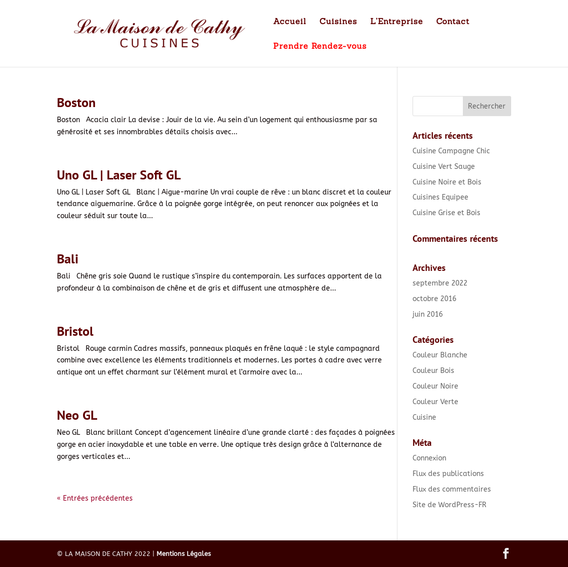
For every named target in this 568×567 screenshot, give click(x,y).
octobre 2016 (434, 299)
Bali (67, 258)
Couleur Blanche (440, 355)
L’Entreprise (396, 22)
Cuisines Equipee (440, 197)
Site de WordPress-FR (449, 505)
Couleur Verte (435, 402)
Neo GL (77, 415)
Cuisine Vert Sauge (444, 166)
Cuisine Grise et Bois (446, 213)
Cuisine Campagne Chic (451, 151)
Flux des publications (448, 473)
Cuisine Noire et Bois (447, 182)
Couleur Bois (433, 370)
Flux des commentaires (452, 489)
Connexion (429, 458)
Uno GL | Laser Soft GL (119, 174)
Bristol (75, 331)
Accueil (289, 22)
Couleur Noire (435, 386)
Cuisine (424, 417)
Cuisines (338, 22)
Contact (452, 22)
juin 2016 (428, 314)
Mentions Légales (183, 553)
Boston (76, 102)
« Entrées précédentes (95, 498)
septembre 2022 (440, 283)
